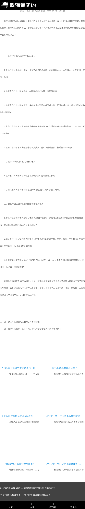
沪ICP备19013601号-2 (10, 495)
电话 (32, 505)
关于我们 (53, 505)
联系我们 (74, 505)
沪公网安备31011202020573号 (36, 495)
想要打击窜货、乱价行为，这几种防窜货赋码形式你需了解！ (34, 329)
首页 (10, 505)
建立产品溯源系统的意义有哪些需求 (24, 322)
